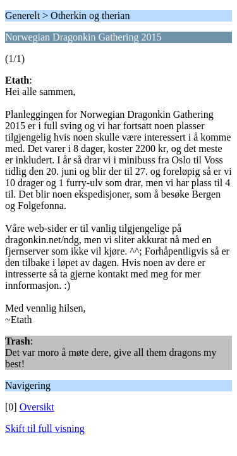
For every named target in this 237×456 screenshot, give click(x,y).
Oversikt (37, 407)
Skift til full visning (45, 428)
